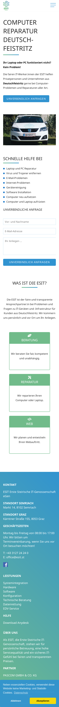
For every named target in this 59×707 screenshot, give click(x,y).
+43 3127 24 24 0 (17, 553)
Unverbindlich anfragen (26, 98)
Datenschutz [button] (21, 692)
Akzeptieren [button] (43, 701)
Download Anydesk (16, 623)
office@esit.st (15, 557)
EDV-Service (11, 608)
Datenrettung (12, 604)
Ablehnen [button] (16, 701)
